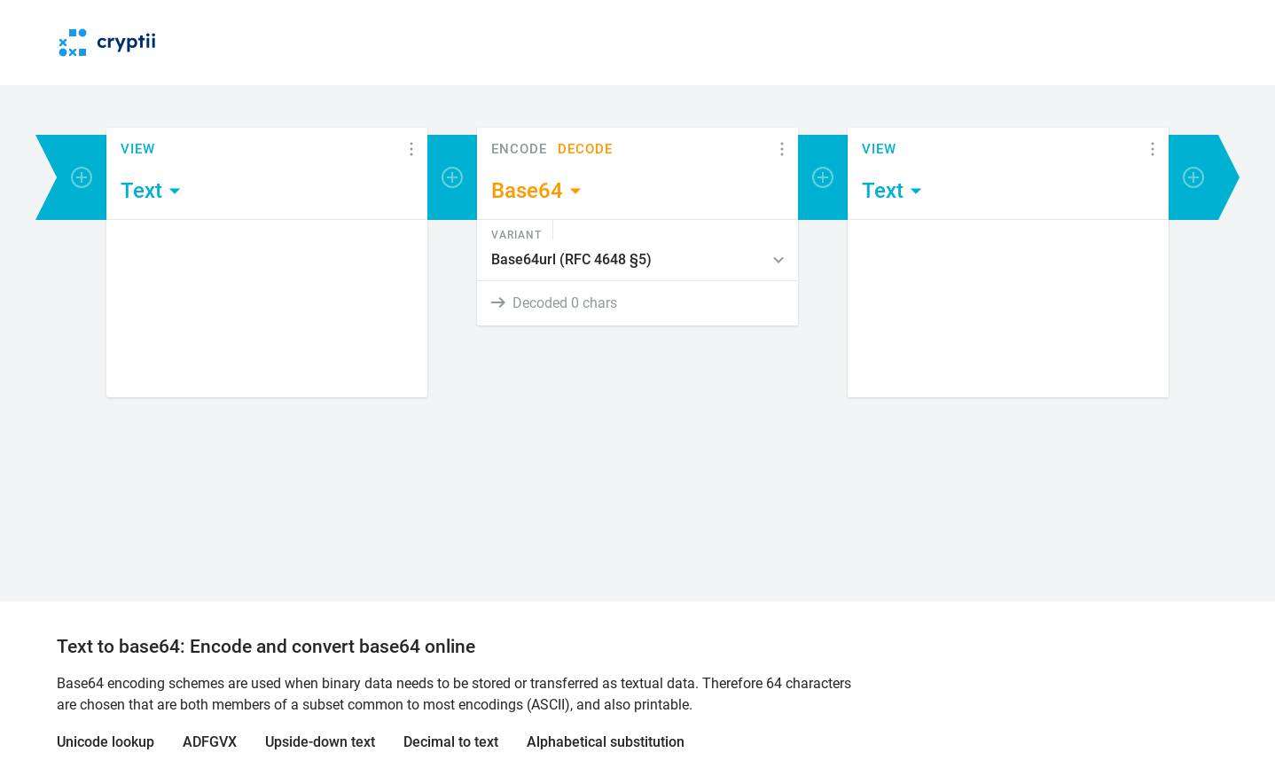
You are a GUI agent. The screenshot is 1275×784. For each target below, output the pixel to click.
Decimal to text (450, 741)
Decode (585, 149)
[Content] (266, 308)
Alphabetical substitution (605, 741)
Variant (516, 234)
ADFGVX (210, 741)
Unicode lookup (105, 741)
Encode (519, 149)
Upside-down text (320, 741)
